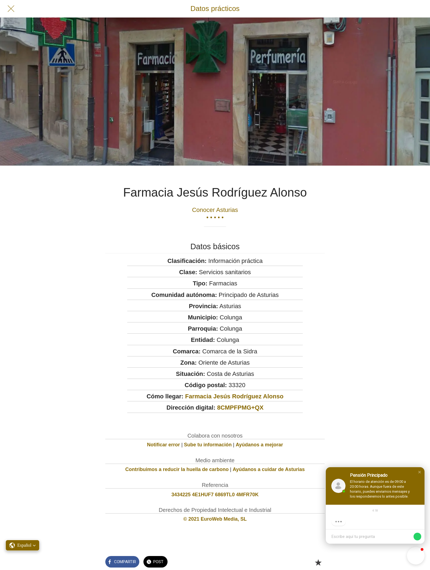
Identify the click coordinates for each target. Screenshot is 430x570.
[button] (419, 472)
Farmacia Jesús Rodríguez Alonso (234, 396)
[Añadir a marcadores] (318, 562)
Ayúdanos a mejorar (259, 444)
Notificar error (163, 444)
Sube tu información (208, 444)
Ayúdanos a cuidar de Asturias (269, 469)
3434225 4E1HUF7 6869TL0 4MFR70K (215, 494)
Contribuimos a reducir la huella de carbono (177, 469)
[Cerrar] (11, 8)
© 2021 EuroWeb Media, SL (215, 519)
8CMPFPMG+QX (240, 407)
